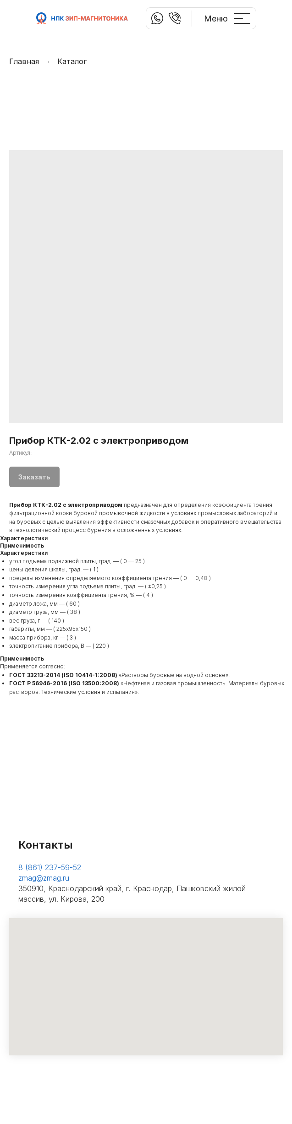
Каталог (72, 61)
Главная (24, 61)
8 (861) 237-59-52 (49, 867)
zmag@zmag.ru (43, 877)
